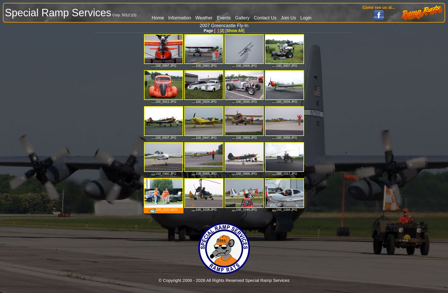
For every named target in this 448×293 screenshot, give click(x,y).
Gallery (242, 17)
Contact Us (265, 17)
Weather (204, 17)
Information (179, 17)
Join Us (288, 17)
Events (224, 17)
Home (158, 17)
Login (305, 17)
